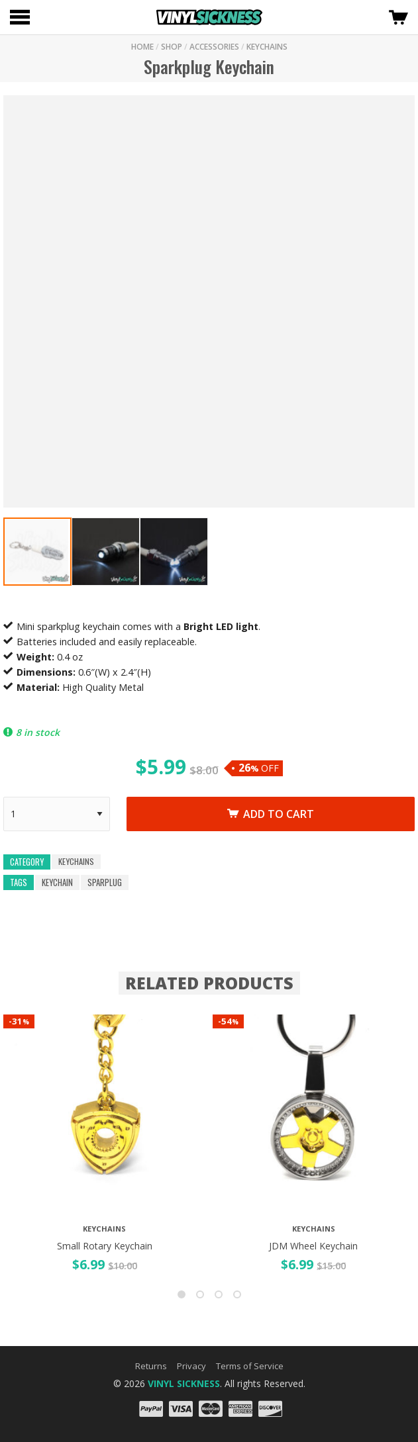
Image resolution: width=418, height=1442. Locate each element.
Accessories (214, 46)
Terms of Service (250, 1366)
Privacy (191, 1366)
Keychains (76, 861)
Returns (151, 1366)
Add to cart (270, 814)
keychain (57, 882)
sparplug (104, 882)
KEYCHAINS (266, 46)
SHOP (171, 46)
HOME (142, 46)
